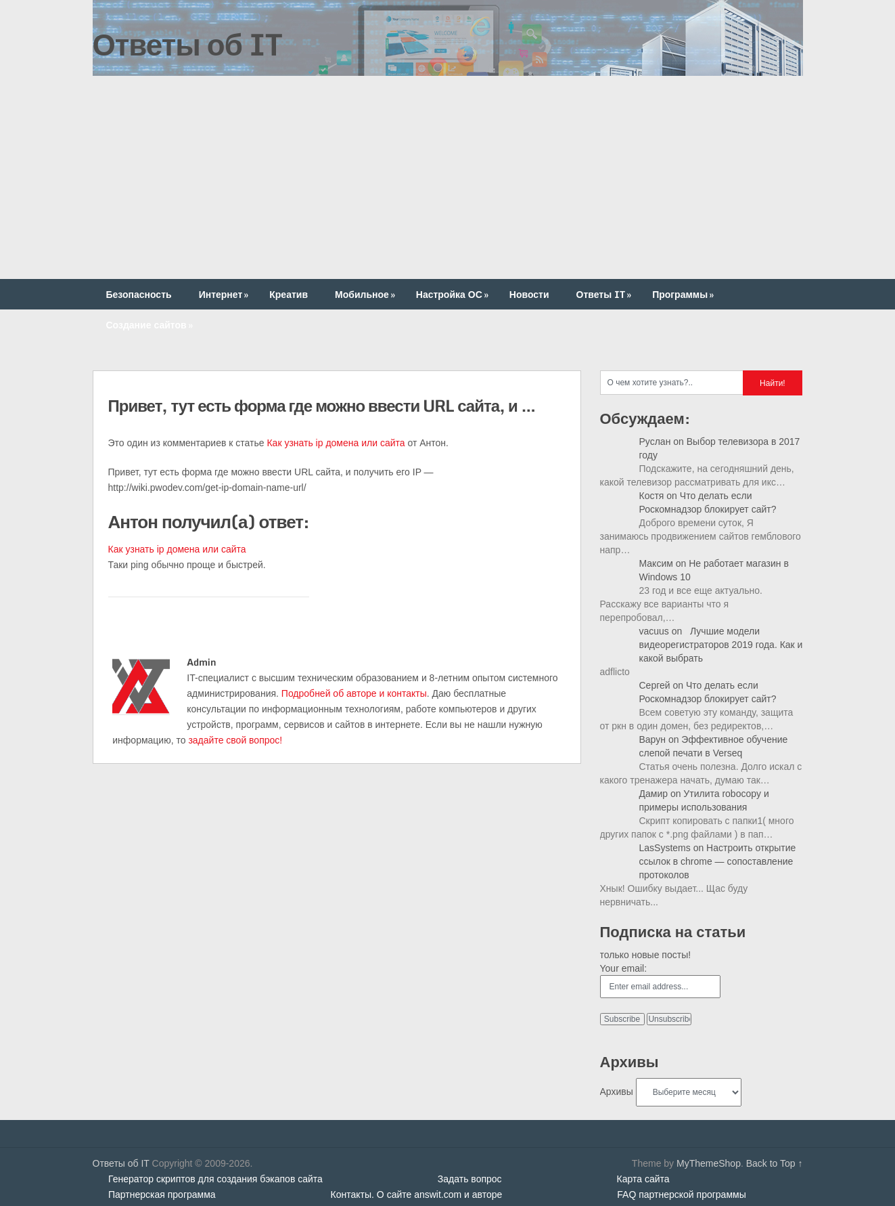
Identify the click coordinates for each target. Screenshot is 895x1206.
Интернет (225, 294)
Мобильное (366, 294)
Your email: (623, 968)
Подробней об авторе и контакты (354, 693)
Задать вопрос (470, 1178)
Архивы (616, 1091)
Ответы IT (605, 294)
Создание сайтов (151, 324)
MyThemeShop (708, 1163)
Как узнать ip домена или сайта (336, 442)
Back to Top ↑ (774, 1163)
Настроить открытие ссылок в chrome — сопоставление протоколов (717, 861)
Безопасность (139, 294)
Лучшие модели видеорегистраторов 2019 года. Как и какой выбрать (721, 645)
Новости (529, 294)
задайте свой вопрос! (235, 740)
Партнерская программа (162, 1194)
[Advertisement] (448, 177)
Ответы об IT (187, 44)
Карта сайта (643, 1178)
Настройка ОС (453, 294)
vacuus (654, 631)
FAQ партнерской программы (681, 1194)
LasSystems (665, 847)
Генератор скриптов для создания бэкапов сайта (215, 1178)
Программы (684, 294)
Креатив (288, 294)
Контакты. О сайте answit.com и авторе (417, 1194)
